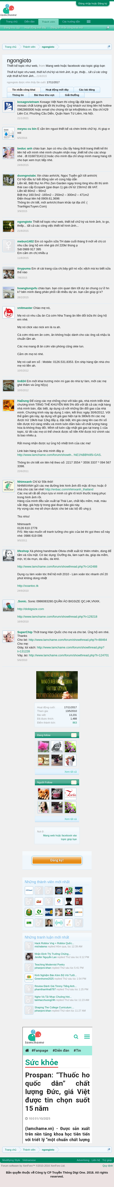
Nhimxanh (24, 481)
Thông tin (18, 95)
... (89, 27)
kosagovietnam (28, 102)
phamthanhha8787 (45, 989)
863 (75, 722)
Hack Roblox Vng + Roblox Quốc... (54, 943)
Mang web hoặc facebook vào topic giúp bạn (75, 65)
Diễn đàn (29, 21)
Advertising (83, 1160)
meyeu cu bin (26, 128)
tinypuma (24, 268)
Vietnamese (29, 1160)
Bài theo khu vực (44, 95)
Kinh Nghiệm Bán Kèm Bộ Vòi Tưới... (56, 975)
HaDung (23, 401)
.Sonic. (22, 601)
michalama (41, 946)
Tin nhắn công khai (23, 89)
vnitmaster (25, 308)
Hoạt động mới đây (57, 89)
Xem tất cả (71, 771)
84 (73, 735)
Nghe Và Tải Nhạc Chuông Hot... (53, 996)
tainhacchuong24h (45, 1000)
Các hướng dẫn (71, 21)
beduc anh (24, 148)
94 (73, 782)
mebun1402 (25, 241)
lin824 (21, 381)
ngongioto (24, 221)
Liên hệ (96, 1160)
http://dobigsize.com (30, 609)
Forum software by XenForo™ (33, 1165)
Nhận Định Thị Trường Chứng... (53, 953)
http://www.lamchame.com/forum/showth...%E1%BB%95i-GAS (59, 455)
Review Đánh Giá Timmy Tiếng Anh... (56, 986)
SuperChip (25, 632)
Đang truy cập (12, 27)
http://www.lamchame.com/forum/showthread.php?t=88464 (68, 639)
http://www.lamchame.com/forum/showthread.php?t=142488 (57, 566)
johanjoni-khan (43, 967)
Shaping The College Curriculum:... (54, 1007)
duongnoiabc (26, 175)
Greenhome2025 (44, 978)
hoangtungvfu (27, 288)
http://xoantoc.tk (28, 585)
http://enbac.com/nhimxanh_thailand (69, 489)
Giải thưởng (72, 95)
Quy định (107, 1165)
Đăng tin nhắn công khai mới (67, 27)
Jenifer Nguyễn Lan (46, 957)
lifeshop (23, 551)
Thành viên (48, 21)
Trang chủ (12, 21)
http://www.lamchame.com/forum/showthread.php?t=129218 (57, 616)
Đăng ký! (57, 860)
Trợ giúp (107, 1160)
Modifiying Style (11, 1160)
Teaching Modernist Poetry (50, 964)
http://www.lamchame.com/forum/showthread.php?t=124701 (69, 655)
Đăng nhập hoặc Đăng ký (92, 3)
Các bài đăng (87, 89)
